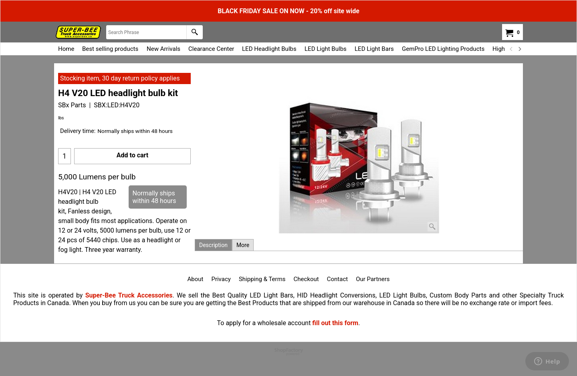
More (242, 245)
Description (213, 245)
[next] (519, 48)
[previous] (511, 48)
